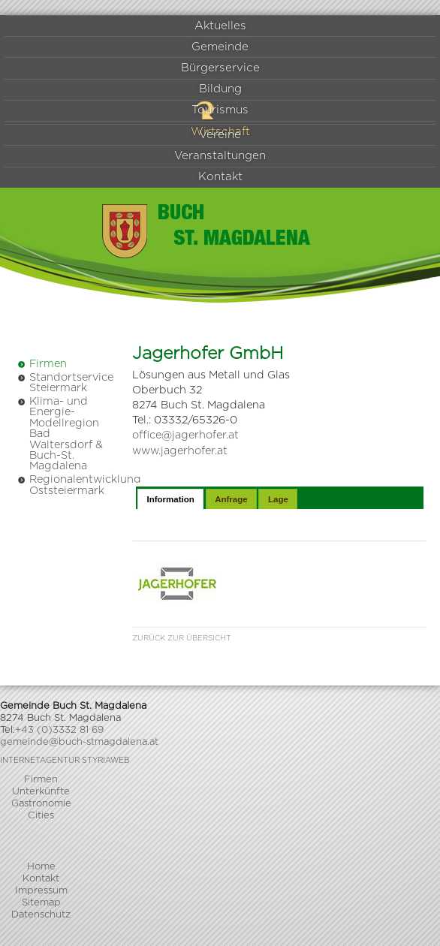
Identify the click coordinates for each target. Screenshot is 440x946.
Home (41, 867)
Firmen (42, 363)
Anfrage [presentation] (231, 499)
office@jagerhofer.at (185, 435)
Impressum (41, 891)
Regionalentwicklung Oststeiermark (61, 485)
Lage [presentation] (278, 499)
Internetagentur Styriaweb (64, 760)
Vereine (220, 134)
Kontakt (220, 176)
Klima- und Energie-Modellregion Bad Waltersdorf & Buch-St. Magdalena (60, 433)
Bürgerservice (220, 68)
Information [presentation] (170, 499)
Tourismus (220, 110)
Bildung (220, 89)
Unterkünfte (41, 792)
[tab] (170, 499)
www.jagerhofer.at (180, 450)
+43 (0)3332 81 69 (59, 730)
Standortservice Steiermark (61, 382)
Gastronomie (41, 804)
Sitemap (41, 903)
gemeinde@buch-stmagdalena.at (79, 742)
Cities (41, 816)
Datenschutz (41, 915)
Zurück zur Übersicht (181, 638)
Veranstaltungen (220, 155)
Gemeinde (220, 47)
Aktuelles (220, 26)
